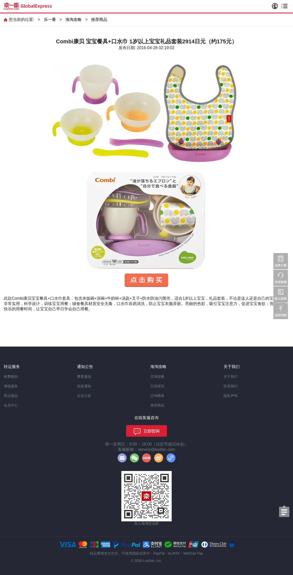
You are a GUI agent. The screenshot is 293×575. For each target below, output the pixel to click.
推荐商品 (99, 19)
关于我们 (231, 377)
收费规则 (11, 377)
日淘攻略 (157, 377)
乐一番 (50, 19)
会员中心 (11, 405)
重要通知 (84, 377)
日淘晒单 (157, 396)
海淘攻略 (73, 19)
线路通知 (84, 386)
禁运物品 (11, 396)
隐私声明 (231, 396)
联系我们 (231, 386)
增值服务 (11, 386)
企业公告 (84, 396)
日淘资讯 (157, 386)
